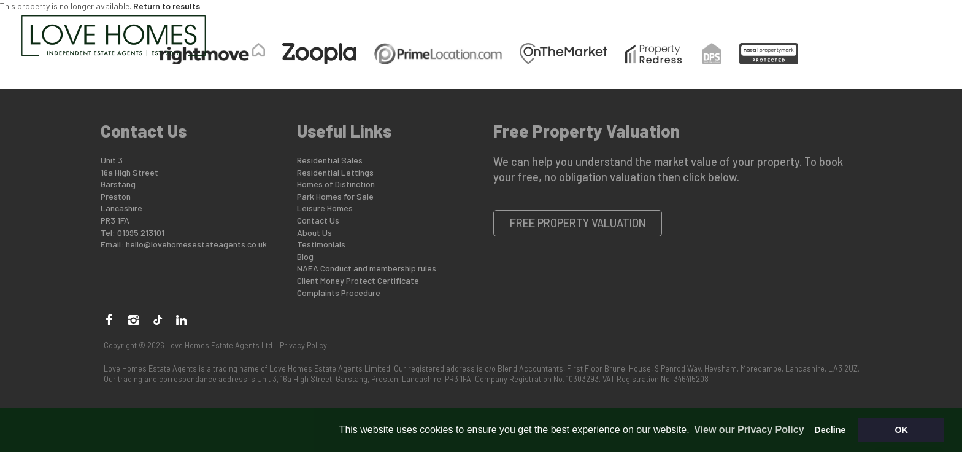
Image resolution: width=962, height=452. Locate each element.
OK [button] (901, 430)
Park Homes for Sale (335, 196)
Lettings (588, 26)
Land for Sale (676, 26)
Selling (335, 26)
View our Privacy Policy (749, 429)
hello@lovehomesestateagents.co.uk (196, 244)
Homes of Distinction (336, 184)
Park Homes (505, 26)
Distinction (415, 26)
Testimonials (321, 244)
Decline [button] (829, 430)
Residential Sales (330, 160)
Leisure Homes (325, 208)
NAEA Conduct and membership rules (366, 268)
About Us (314, 232)
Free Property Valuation (578, 223)
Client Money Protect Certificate (358, 280)
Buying (270, 26)
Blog (305, 256)
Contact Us (858, 26)
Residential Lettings (335, 172)
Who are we (771, 26)
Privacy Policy (303, 345)
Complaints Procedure (338, 292)
